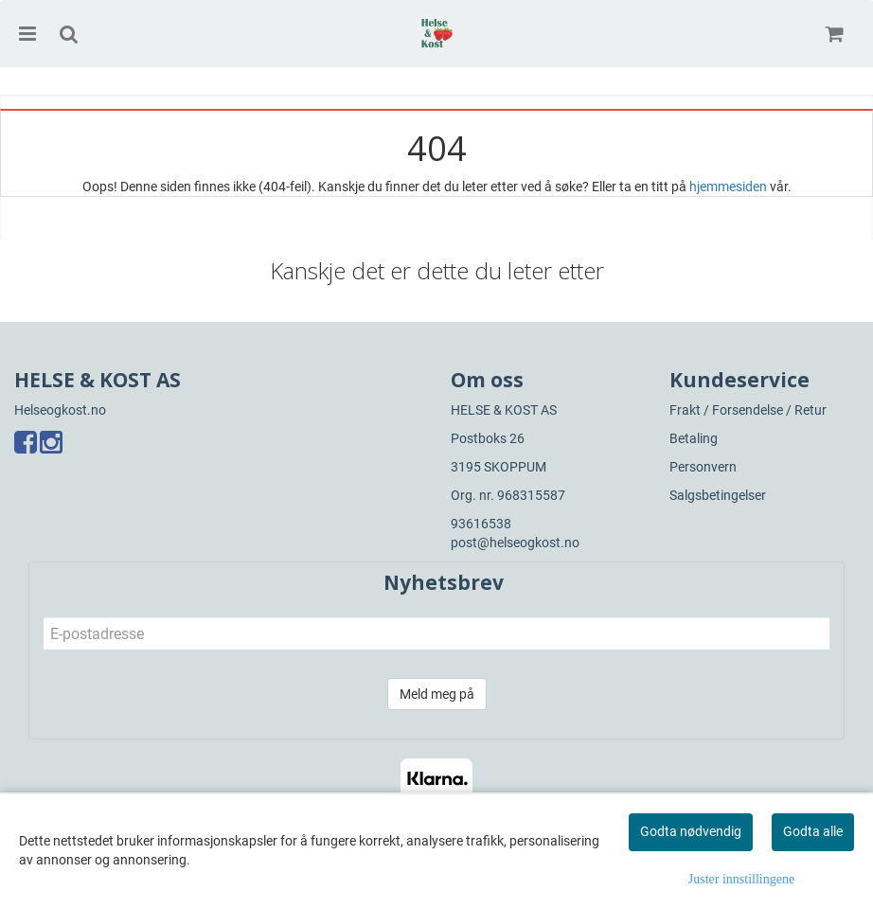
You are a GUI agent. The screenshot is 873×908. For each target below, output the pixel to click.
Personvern (703, 466)
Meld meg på (437, 694)
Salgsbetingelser (717, 495)
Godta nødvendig (690, 831)
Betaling (693, 438)
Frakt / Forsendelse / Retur (748, 410)
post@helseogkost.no (515, 542)
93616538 (481, 523)
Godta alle (813, 831)
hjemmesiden (728, 186)
